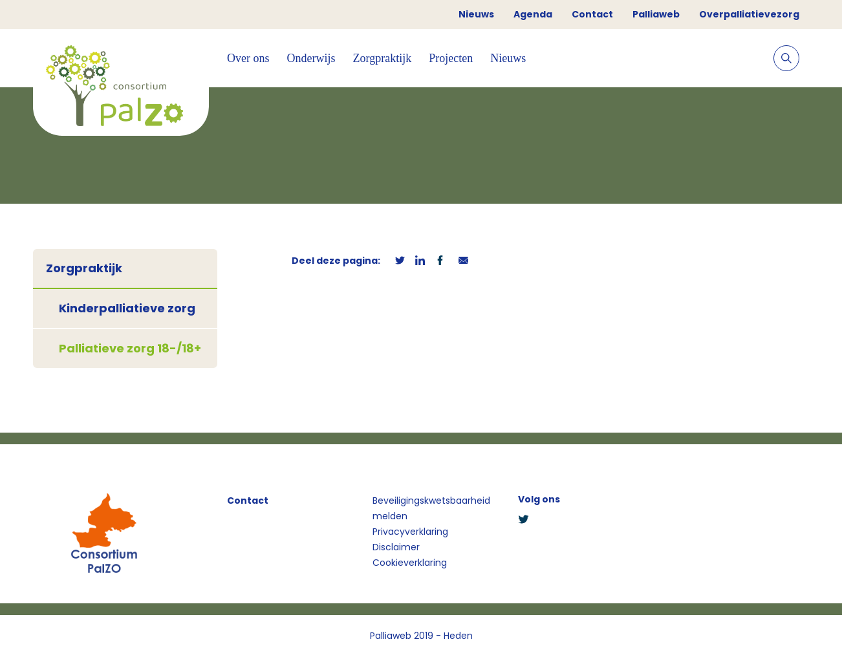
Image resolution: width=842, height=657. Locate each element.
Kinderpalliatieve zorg (127, 308)
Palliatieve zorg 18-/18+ (130, 348)
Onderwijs (311, 58)
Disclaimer (396, 547)
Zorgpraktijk (382, 58)
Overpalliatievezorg (749, 14)
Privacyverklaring (410, 531)
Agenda (532, 14)
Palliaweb (656, 14)
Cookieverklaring (409, 562)
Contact (592, 14)
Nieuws (476, 14)
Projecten (451, 58)
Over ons (248, 58)
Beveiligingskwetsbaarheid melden (431, 508)
